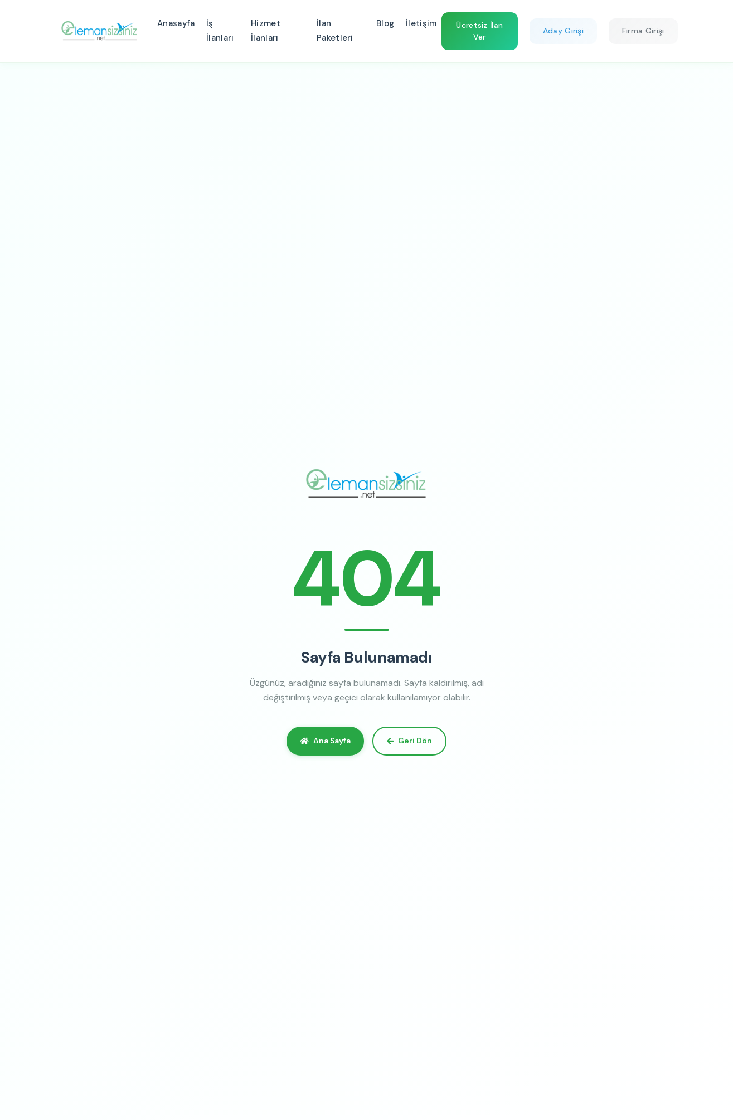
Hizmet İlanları (265, 30)
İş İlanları (220, 30)
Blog (385, 23)
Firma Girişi (643, 31)
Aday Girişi (563, 31)
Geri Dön (409, 741)
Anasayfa (176, 23)
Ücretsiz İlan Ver (479, 31)
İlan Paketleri (335, 30)
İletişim (421, 23)
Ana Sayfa (325, 741)
